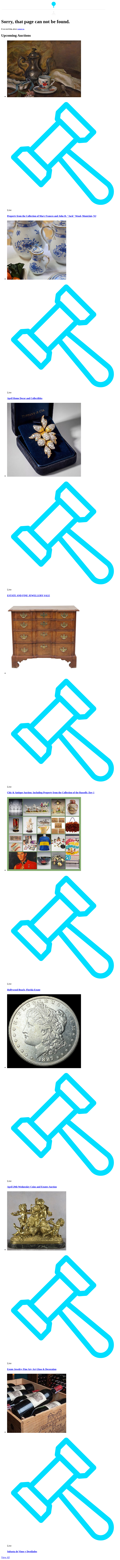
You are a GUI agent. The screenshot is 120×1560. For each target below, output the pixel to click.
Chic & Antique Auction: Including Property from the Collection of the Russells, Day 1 (50, 792)
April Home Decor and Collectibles (24, 398)
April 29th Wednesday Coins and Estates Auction (32, 1187)
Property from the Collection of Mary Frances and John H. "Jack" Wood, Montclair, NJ (51, 216)
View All (5, 1557)
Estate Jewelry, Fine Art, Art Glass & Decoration (31, 1369)
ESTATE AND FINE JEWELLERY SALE (28, 595)
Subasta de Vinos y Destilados (22, 1551)
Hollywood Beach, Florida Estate (23, 989)
